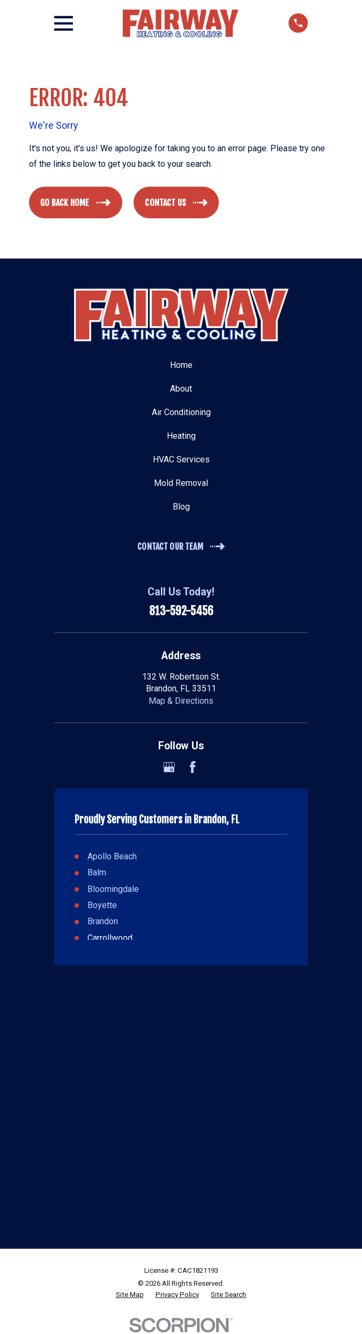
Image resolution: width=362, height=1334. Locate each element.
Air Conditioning (181, 412)
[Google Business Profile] (169, 767)
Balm (96, 872)
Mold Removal (181, 483)
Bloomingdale (113, 889)
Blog (181, 507)
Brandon (102, 921)
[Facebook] (192, 767)
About (181, 389)
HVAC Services (181, 459)
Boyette (102, 905)
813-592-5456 (181, 610)
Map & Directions (181, 701)
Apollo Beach (112, 856)
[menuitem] (130, 1295)
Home (181, 365)
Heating (181, 436)
